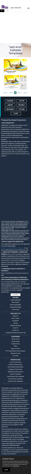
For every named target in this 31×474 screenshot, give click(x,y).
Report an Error (15, 348)
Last (25, 92)
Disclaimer (15, 320)
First (5, 92)
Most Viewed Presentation (15, 367)
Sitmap (15, 323)
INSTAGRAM (10, 109)
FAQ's (15, 346)
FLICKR (16, 113)
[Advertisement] (15, 28)
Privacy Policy (15, 341)
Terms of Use (15, 339)
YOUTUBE (21, 109)
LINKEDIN (10, 105)
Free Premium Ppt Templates (15, 376)
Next (19, 92)
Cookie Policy (15, 466)
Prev (11, 92)
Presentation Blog (15, 307)
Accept (6, 469)
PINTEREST (21, 105)
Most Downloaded (15, 305)
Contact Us (15, 330)
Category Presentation (15, 369)
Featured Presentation (15, 364)
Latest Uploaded (15, 300)
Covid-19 (15, 328)
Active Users (15, 309)
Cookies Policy (15, 344)
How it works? (15, 318)
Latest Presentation (16, 362)
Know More (15, 294)
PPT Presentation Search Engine (15, 351)
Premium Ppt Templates (15, 379)
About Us (15, 316)
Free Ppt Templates (15, 374)
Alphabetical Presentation (15, 371)
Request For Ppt (15, 353)
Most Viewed (15, 302)
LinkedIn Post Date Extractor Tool (16, 332)
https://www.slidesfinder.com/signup (12, 248)
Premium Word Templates (15, 381)
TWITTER (21, 101)
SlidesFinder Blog (15, 325)
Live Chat (15, 355)
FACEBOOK (10, 101)
